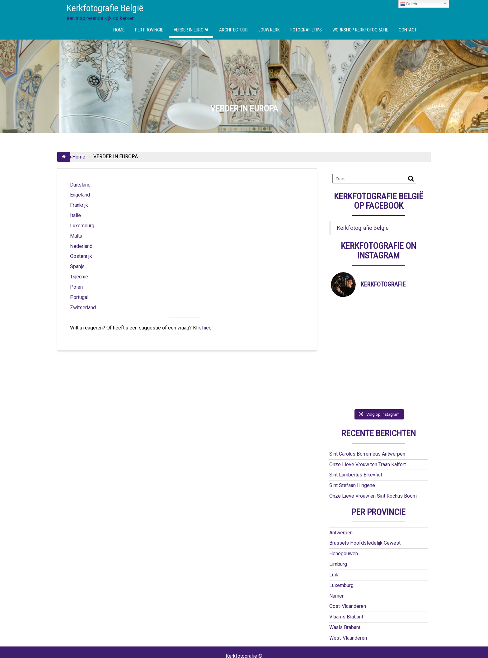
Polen (76, 287)
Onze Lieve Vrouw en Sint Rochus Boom (373, 465)
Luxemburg (82, 226)
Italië (75, 215)
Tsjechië (79, 277)
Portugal (79, 297)
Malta (76, 236)
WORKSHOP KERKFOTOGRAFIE (360, 30)
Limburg (338, 534)
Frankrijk (79, 205)
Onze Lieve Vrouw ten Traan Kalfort (367, 434)
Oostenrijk (81, 256)
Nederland (81, 246)
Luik (333, 544)
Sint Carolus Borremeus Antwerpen (367, 423)
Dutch (408, 4)
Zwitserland (83, 307)
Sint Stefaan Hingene (352, 455)
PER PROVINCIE (149, 30)
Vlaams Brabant (346, 586)
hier (206, 328)
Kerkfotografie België (105, 7)
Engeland (80, 195)
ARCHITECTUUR (233, 30)
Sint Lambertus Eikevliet (355, 444)
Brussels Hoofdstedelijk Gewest (365, 512)
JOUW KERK (269, 30)
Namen (337, 565)
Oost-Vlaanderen (347, 576)
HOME (118, 30)
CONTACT (408, 30)
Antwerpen (341, 502)
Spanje (77, 266)
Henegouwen (343, 523)
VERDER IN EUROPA (191, 30)
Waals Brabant (344, 597)
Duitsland (80, 185)
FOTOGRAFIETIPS (306, 30)
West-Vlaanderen (348, 607)
